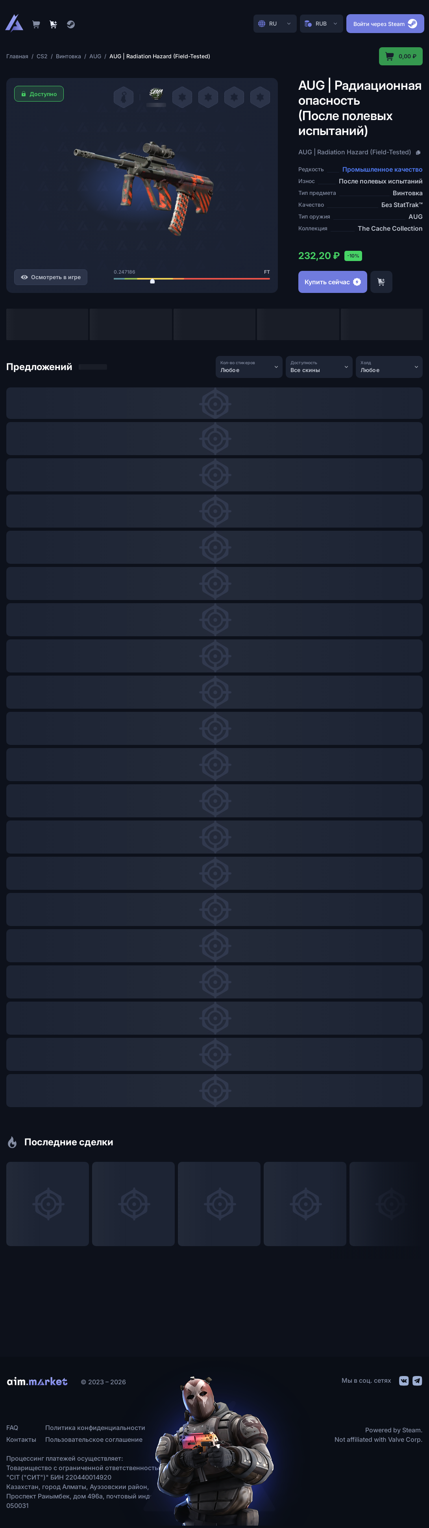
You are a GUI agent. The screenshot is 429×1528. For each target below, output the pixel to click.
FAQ (12, 1428)
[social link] (403, 1379)
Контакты (21, 1439)
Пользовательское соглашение (93, 1439)
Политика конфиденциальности (95, 1428)
